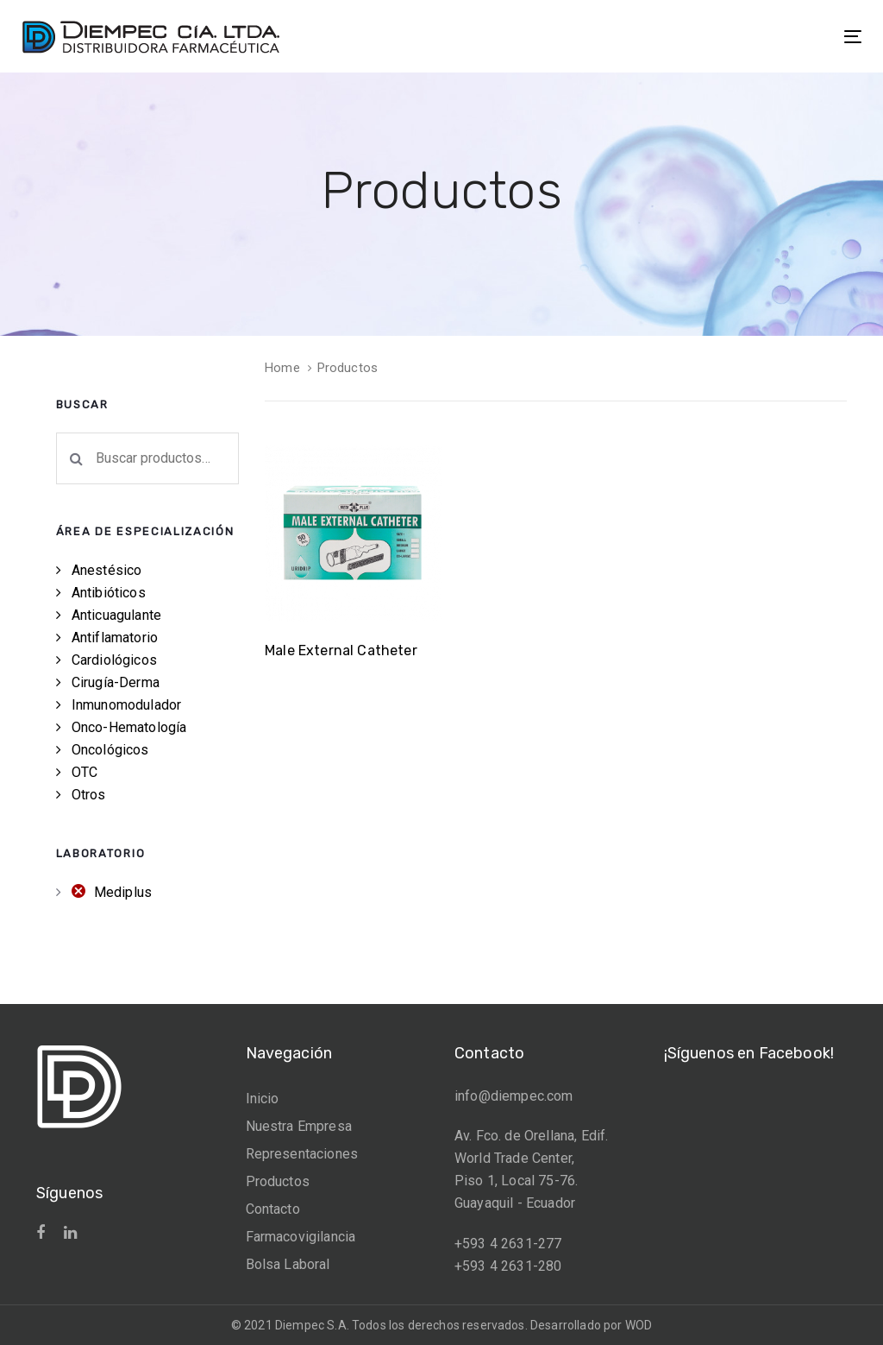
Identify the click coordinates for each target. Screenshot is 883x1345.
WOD (638, 1325)
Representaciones (302, 1154)
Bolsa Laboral (288, 1264)
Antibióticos (109, 592)
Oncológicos (110, 750)
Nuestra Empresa (299, 1126)
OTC (84, 772)
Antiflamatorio (115, 637)
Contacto (273, 1209)
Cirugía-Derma (116, 682)
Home (282, 368)
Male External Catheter (341, 650)
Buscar (77, 458)
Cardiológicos (114, 660)
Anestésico (107, 570)
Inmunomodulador (126, 705)
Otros (89, 794)
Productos (278, 1181)
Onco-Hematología (129, 727)
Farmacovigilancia (301, 1236)
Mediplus (123, 892)
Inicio (262, 1098)
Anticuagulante (116, 615)
